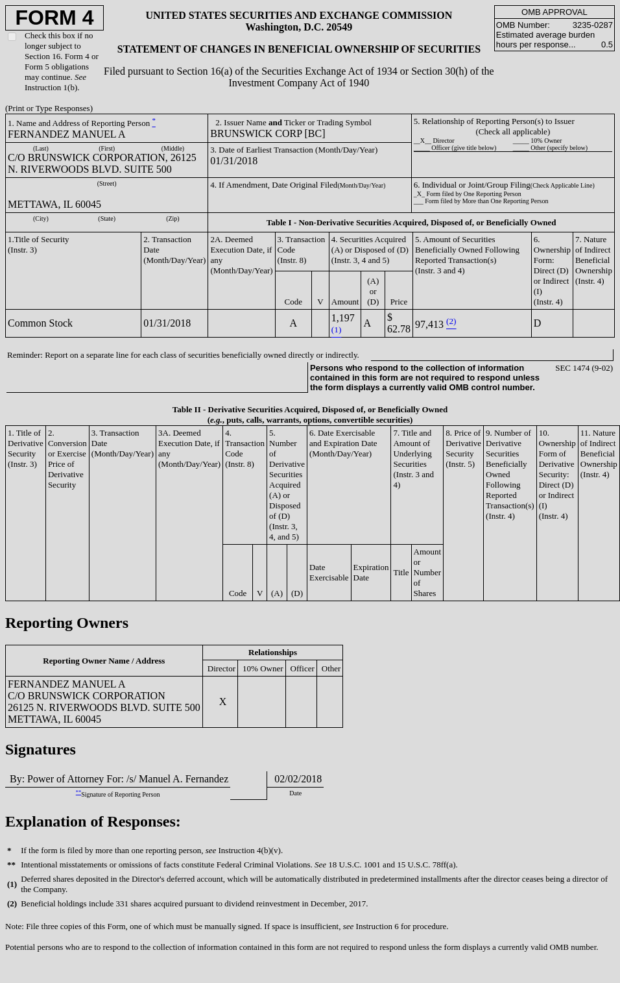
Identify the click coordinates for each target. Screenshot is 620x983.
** (78, 792)
